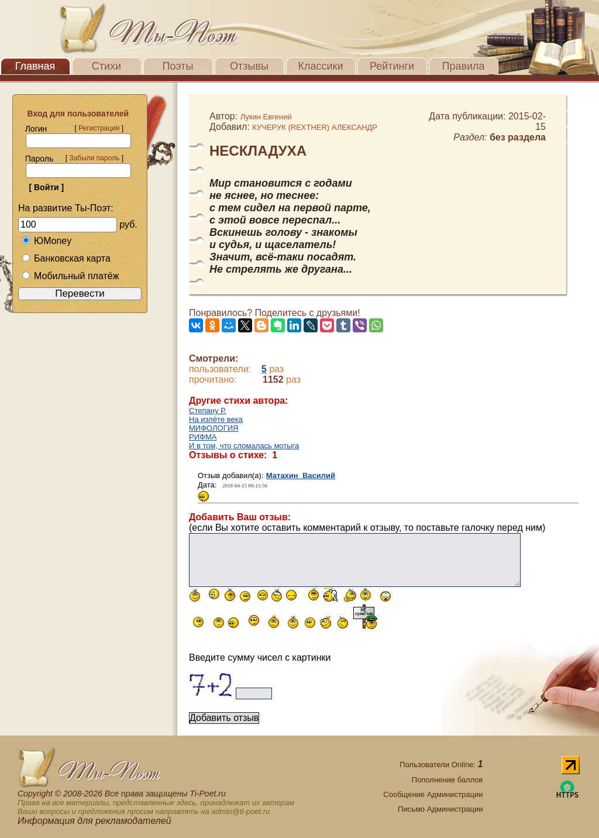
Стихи (106, 66)
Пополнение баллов (447, 779)
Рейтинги (392, 66)
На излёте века (216, 419)
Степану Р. (207, 410)
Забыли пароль (94, 158)
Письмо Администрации (440, 809)
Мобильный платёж (70, 276)
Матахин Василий (300, 475)
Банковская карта (66, 258)
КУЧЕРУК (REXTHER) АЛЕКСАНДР (314, 127)
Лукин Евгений (266, 116)
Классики (320, 66)
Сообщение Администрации (433, 794)
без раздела (518, 137)
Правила (463, 66)
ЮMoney (46, 241)
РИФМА (202, 436)
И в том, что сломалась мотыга (244, 445)
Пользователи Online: (441, 764)
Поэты (178, 66)
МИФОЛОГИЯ (213, 428)
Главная (35, 66)
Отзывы (249, 66)
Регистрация (98, 128)
